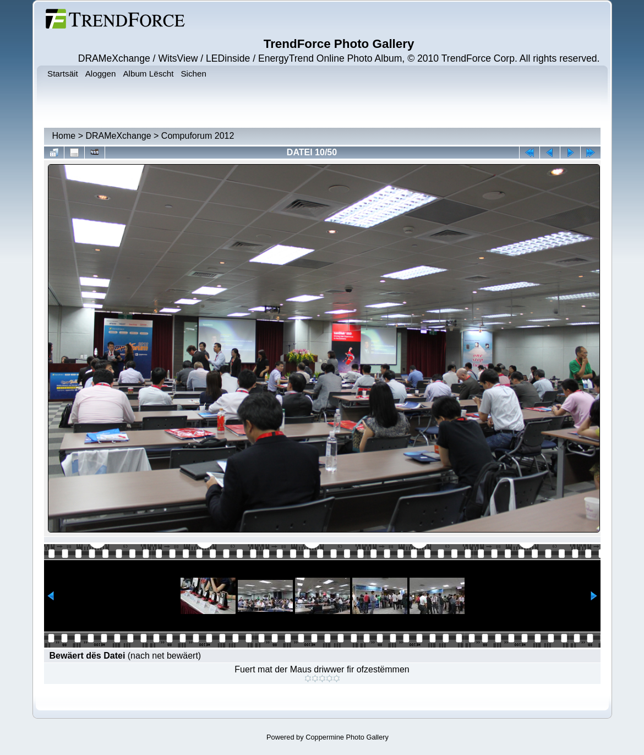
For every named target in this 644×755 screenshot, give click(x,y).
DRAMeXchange (118, 135)
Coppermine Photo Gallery (347, 737)
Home (64, 135)
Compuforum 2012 (197, 135)
